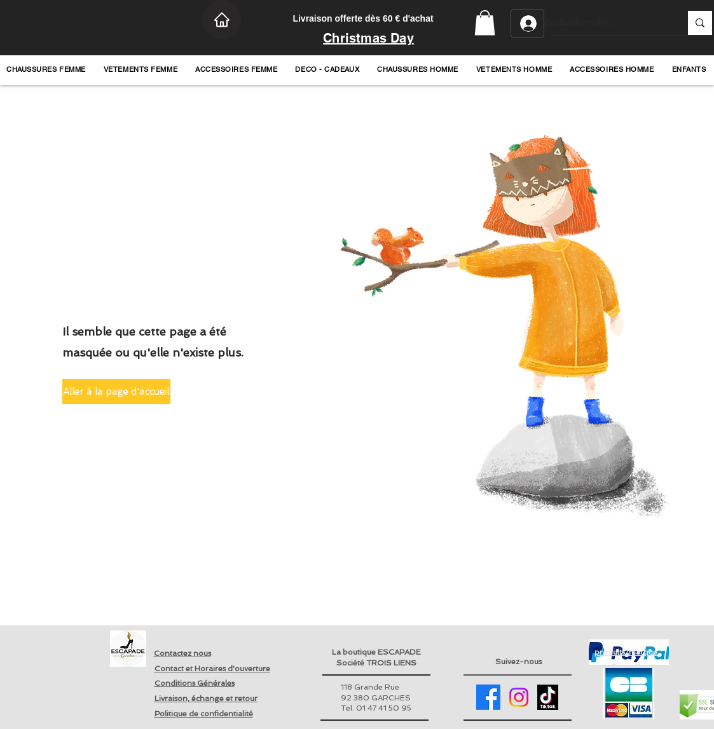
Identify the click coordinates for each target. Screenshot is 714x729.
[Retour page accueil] (128, 648)
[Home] (222, 19)
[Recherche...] (610, 23)
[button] (484, 22)
